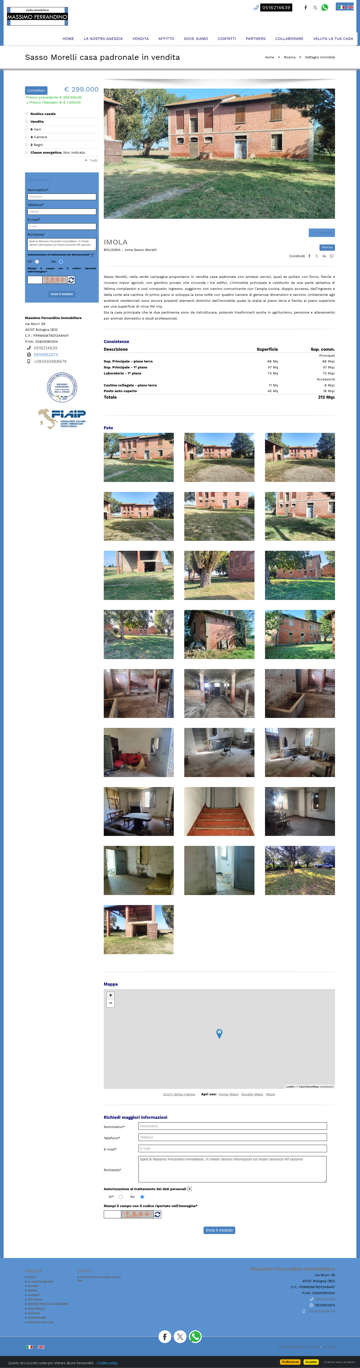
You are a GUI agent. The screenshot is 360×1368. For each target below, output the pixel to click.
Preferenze (290, 1362)
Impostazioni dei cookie (298, 1347)
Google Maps (252, 1094)
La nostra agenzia (103, 38)
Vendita (140, 38)
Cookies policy (107, 1362)
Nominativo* (114, 1127)
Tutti (94, 160)
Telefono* (112, 1138)
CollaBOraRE (289, 38)
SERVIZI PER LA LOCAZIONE (48, 1304)
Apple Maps (228, 1094)
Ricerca (289, 57)
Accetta (311, 1362)
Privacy (329, 1347)
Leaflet (290, 1086)
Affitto (166, 38)
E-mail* (110, 1149)
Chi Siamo (35, 1299)
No (132, 1197)
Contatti (227, 38)
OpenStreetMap (309, 1086)
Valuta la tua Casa (333, 38)
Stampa (327, 247)
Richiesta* (112, 1170)
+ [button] (110, 996)
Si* (111, 1197)
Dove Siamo (196, 38)
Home (68, 38)
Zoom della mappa (179, 1094)
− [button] (110, 1003)
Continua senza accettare (339, 1362)
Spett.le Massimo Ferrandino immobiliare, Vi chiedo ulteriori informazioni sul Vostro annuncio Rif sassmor (232, 1169)
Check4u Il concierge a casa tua (99, 1278)
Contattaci (36, 90)
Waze (270, 1094)
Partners (256, 38)
